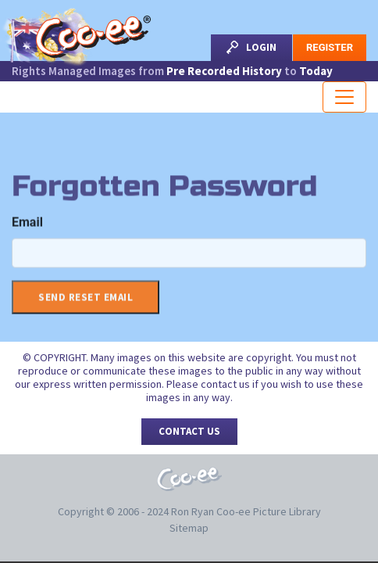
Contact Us (189, 431)
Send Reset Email (85, 300)
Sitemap (189, 528)
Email (27, 224)
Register (329, 47)
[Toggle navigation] (344, 97)
